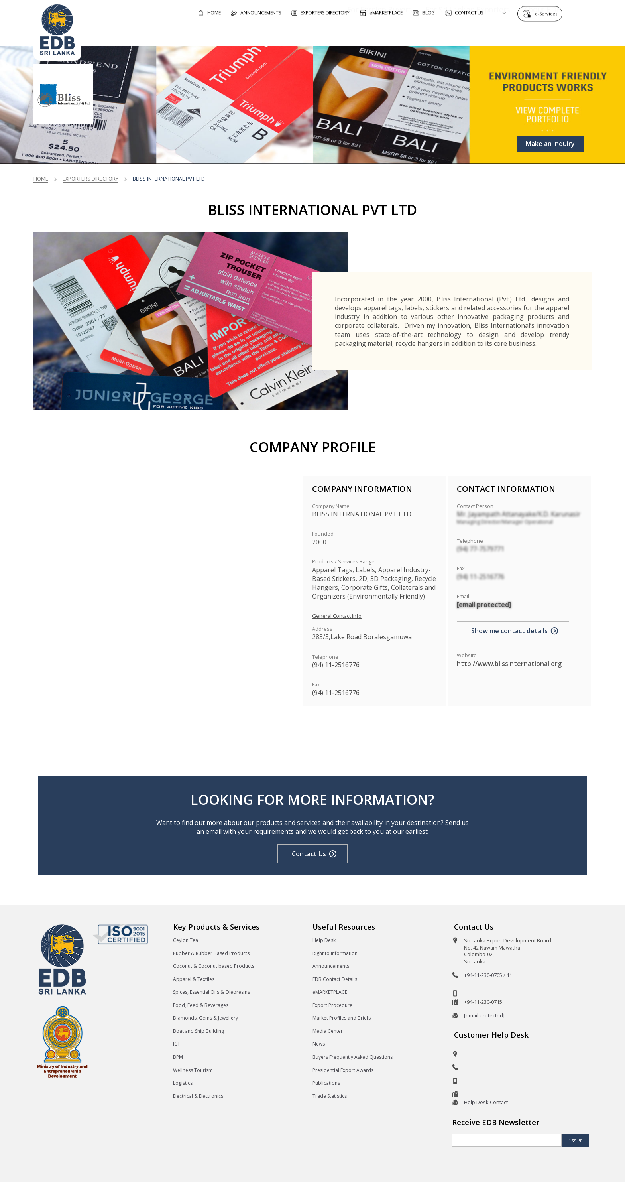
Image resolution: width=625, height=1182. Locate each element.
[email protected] (484, 604)
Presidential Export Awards (342, 1070)
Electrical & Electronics (198, 1096)
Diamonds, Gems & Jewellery (205, 1018)
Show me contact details (509, 630)
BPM (178, 1057)
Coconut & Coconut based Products (213, 966)
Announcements (330, 966)
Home (40, 178)
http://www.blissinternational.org (509, 663)
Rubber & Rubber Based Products (211, 953)
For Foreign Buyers (356, 33)
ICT (176, 1043)
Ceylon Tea (185, 940)
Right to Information (335, 953)
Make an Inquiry (550, 143)
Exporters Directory (90, 178)
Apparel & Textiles (193, 979)
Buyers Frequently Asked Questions (352, 1057)
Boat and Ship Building (198, 1031)
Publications (326, 1083)
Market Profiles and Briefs (341, 1018)
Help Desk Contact (486, 1102)
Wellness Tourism (193, 1070)
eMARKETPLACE (329, 992)
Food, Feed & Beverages (200, 1005)
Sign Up (575, 1140)
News (318, 1043)
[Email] (507, 1140)
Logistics (183, 1083)
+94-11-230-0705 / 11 (488, 975)
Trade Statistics (329, 1096)
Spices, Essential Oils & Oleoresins (211, 992)
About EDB (520, 33)
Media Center (327, 1031)
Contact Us (309, 853)
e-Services (548, 13)
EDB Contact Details (334, 979)
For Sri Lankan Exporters (445, 33)
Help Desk (324, 940)
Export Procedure (332, 1005)
